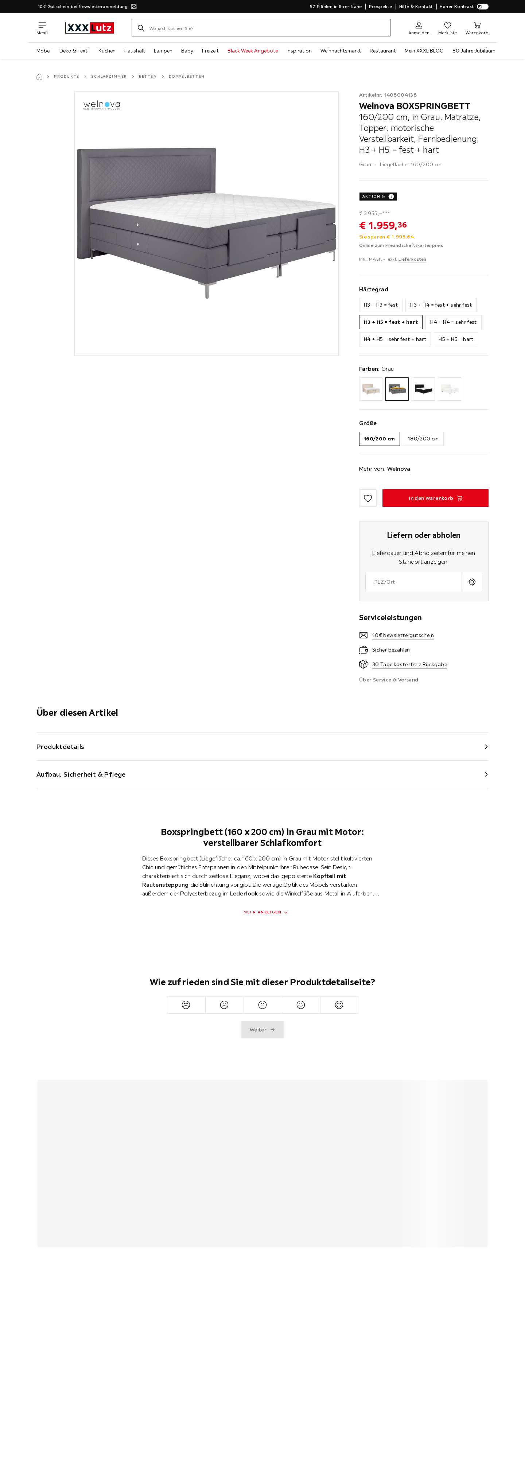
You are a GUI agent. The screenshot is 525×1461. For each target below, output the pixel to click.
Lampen (163, 50)
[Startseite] (39, 76)
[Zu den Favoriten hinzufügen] (368, 498)
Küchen (107, 50)
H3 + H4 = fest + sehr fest (441, 305)
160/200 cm (379, 438)
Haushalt (134, 50)
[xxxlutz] (90, 27)
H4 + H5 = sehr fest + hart (395, 339)
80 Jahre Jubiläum (473, 50)
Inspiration (299, 50)
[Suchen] (140, 27)
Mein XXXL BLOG (424, 50)
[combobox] (414, 582)
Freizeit (210, 50)
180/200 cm (423, 438)
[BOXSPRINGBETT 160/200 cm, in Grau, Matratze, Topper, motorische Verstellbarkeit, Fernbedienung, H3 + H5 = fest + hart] (435, 498)
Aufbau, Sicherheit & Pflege (81, 774)
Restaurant (383, 50)
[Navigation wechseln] (42, 27)
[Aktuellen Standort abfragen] (472, 582)
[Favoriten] (447, 27)
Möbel (43, 50)
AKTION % (373, 196)
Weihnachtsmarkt (340, 50)
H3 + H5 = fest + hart (391, 322)
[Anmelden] (418, 27)
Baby (187, 50)
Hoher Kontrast (464, 6)
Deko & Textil (74, 50)
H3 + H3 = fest (381, 305)
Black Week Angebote (253, 50)
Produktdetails (60, 746)
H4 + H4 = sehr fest (453, 322)
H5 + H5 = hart (456, 339)
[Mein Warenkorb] (477, 27)
